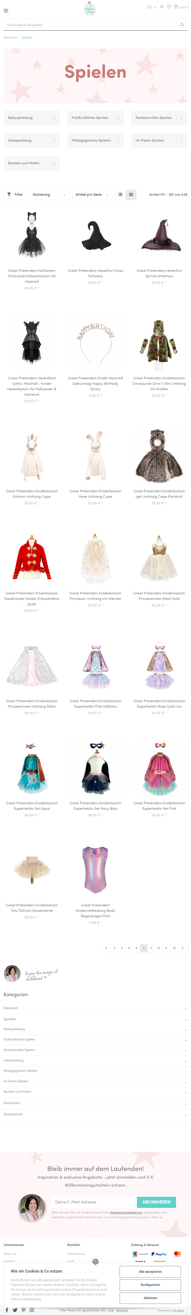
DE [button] (149, 7)
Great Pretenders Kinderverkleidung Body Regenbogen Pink (95, 911)
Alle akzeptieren (150, 1271)
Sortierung (41, 195)
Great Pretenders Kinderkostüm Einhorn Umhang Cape (32, 494)
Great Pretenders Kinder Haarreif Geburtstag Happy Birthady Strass (95, 384)
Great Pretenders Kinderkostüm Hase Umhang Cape (95, 494)
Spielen (10, 1019)
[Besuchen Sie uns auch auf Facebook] (7, 1311)
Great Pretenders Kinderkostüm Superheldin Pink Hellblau (95, 704)
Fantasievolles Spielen (154, 118)
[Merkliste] (167, 7)
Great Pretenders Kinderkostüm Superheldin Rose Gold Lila (159, 704)
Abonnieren (156, 1202)
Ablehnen (150, 1298)
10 (174, 948)
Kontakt (9, 1261)
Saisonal (11, 1008)
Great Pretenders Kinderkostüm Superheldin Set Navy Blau (95, 806)
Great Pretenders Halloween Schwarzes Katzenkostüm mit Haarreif (32, 276)
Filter (15, 195)
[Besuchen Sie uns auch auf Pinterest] (23, 1311)
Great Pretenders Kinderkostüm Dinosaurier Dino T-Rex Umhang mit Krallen (159, 384)
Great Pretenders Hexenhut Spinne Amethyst (159, 273)
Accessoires (13, 1114)
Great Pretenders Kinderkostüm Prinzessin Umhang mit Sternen (95, 596)
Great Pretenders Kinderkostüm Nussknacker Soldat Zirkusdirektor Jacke (32, 599)
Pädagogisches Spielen (91, 140)
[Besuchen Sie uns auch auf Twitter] (15, 1311)
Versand (122, 1310)
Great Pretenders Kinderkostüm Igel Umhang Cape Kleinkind (159, 494)
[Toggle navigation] (6, 9)
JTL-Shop (178, 1310)
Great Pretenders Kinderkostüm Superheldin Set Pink (159, 806)
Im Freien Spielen (150, 140)
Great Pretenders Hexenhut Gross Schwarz (95, 273)
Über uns (10, 1254)
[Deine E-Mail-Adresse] (93, 1202)
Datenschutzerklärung (126, 1213)
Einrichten (12, 1103)
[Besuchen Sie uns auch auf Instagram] (32, 1311)
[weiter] (183, 949)
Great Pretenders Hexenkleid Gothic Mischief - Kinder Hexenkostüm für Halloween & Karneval (32, 387)
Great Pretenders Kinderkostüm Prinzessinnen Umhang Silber (32, 704)
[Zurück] (106, 949)
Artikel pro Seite (89, 195)
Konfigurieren (150, 1285)
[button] (161, 7)
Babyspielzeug (20, 118)
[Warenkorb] (181, 7)
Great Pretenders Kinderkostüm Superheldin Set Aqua (32, 806)
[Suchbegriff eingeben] (90, 25)
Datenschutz (76, 1254)
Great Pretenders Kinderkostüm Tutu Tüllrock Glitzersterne (32, 908)
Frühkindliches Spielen (90, 118)
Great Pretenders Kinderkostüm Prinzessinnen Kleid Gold (159, 596)
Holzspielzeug (19, 140)
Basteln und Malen (23, 163)
